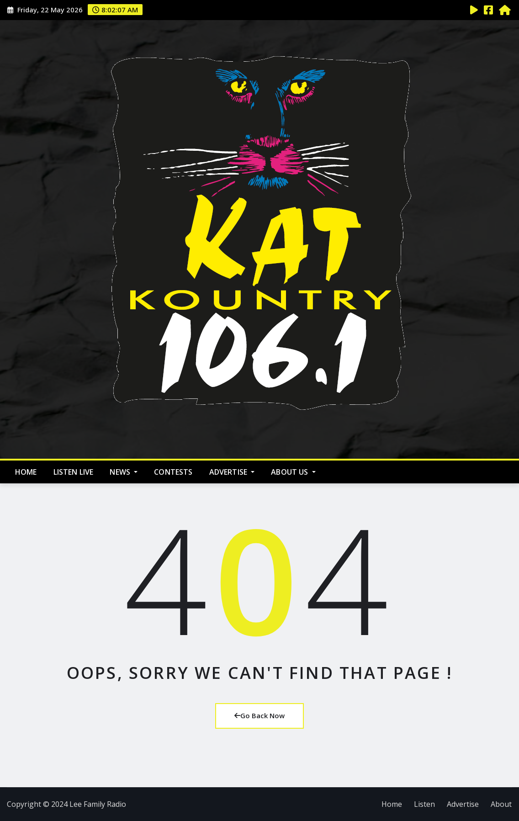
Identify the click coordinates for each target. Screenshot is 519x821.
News (124, 472)
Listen (424, 804)
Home (26, 472)
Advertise (232, 472)
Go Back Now (259, 715)
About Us (293, 472)
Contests (173, 472)
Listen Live (73, 472)
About (501, 804)
